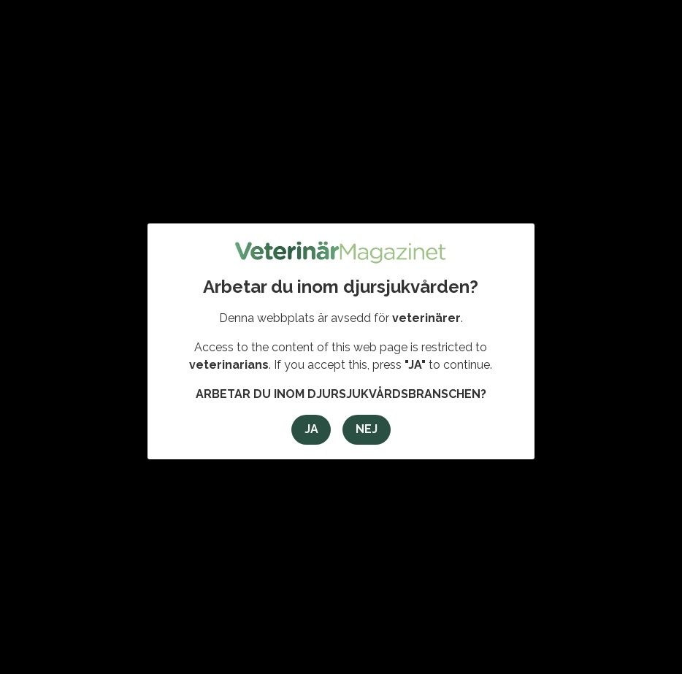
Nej (367, 429)
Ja (311, 429)
